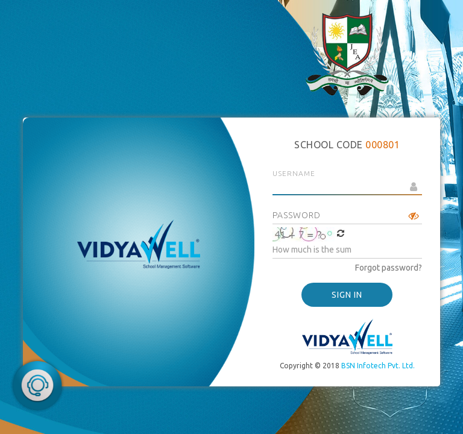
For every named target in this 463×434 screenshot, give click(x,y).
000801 (382, 144)
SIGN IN (347, 295)
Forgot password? (388, 267)
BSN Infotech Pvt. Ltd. (378, 366)
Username (293, 173)
